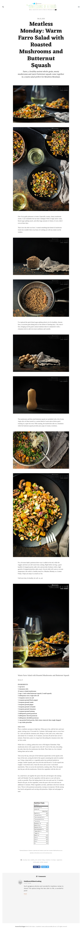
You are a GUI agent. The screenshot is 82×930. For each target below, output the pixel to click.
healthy (32, 860)
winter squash (44, 862)
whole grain (36, 862)
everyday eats (26, 860)
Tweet (44, 866)
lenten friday (41, 860)
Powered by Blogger (20, 927)
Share (35, 866)
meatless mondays (50, 860)
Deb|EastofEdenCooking (32, 881)
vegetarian (59, 860)
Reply (25, 894)
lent (36, 860)
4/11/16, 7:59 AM (27, 883)
